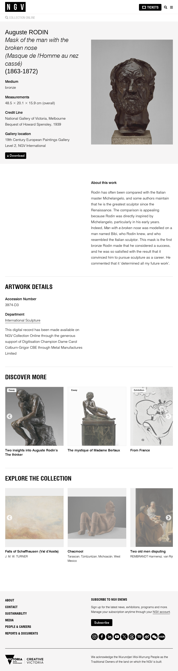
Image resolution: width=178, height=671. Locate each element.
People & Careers (18, 626)
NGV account (161, 611)
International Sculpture (22, 320)
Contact (11, 607)
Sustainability (16, 613)
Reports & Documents (21, 633)
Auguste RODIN (26, 32)
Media (9, 620)
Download (16, 155)
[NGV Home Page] (15, 7)
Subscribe (101, 622)
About (9, 600)
